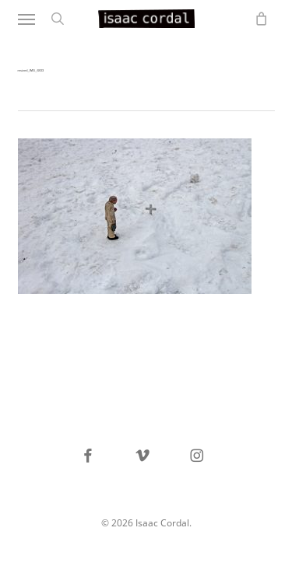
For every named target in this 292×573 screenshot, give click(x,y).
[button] (26, 18)
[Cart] (258, 18)
